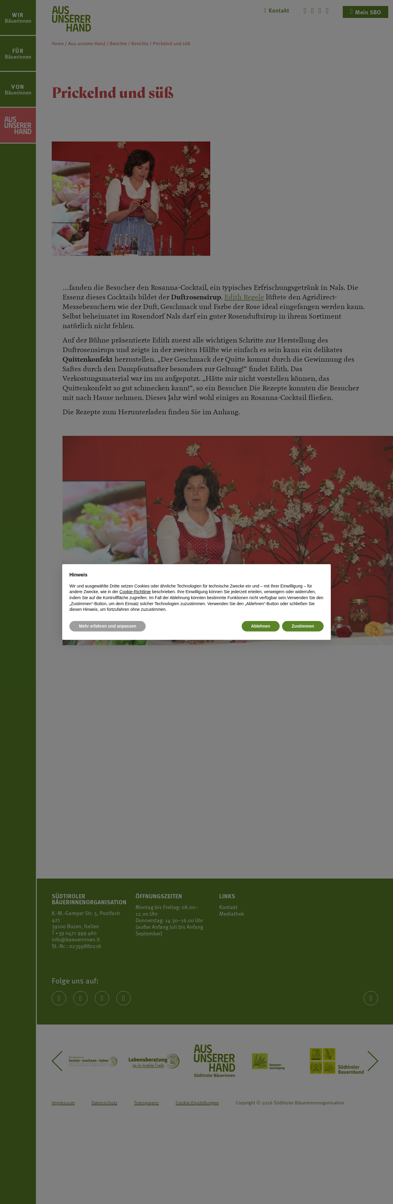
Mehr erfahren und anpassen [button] (107, 626)
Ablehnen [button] (260, 626)
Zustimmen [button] (303, 626)
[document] (196, 592)
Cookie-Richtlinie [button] (135, 591)
